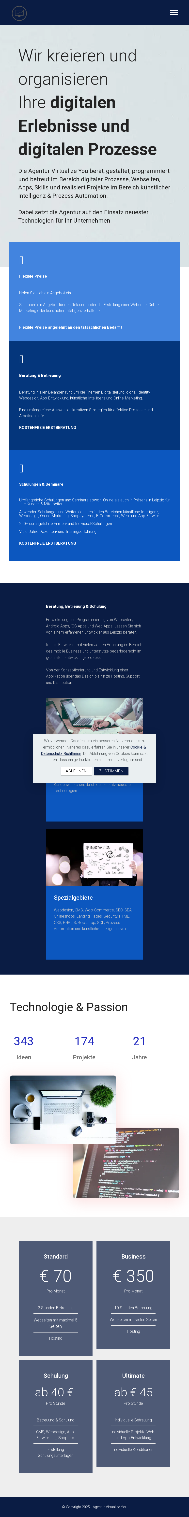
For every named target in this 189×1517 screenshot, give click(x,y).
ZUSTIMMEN (111, 771)
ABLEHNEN (76, 771)
